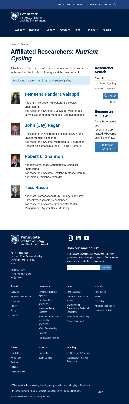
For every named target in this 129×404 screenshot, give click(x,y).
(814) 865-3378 (18, 273)
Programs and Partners (22, 296)
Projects (43, 333)
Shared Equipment (75, 321)
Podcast (15, 362)
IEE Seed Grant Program (78, 353)
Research (35, 29)
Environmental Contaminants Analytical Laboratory (78, 308)
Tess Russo (36, 187)
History (14, 305)
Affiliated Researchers (105, 305)
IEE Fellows (100, 301)
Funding (108, 29)
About (20, 29)
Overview (15, 292)
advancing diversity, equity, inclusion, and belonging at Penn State (60, 385)
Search (99, 78)
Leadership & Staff (103, 310)
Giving (13, 310)
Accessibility (56, 390)
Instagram (70, 238)
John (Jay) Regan (43, 125)
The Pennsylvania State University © (30, 396)
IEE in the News (18, 371)
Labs (51, 29)
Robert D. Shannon (44, 156)
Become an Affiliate (106, 146)
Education (15, 301)
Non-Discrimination (40, 390)
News (79, 29)
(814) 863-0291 (18, 270)
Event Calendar (46, 357)
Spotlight (15, 353)
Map (13, 263)
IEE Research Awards (49, 337)
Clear (113, 102)
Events (93, 29)
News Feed (16, 357)
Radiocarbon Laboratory (78, 316)
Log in (100, 391)
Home (14, 44)
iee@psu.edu (17, 277)
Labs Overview (73, 292)
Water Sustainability (48, 328)
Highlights (43, 353)
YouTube (87, 238)
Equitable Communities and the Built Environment (49, 320)
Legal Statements (72, 390)
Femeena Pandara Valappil (52, 94)
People (64, 29)
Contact (14, 315)
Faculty (98, 296)
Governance (100, 292)
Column (14, 367)
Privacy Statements (20, 390)
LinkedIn (78, 238)
